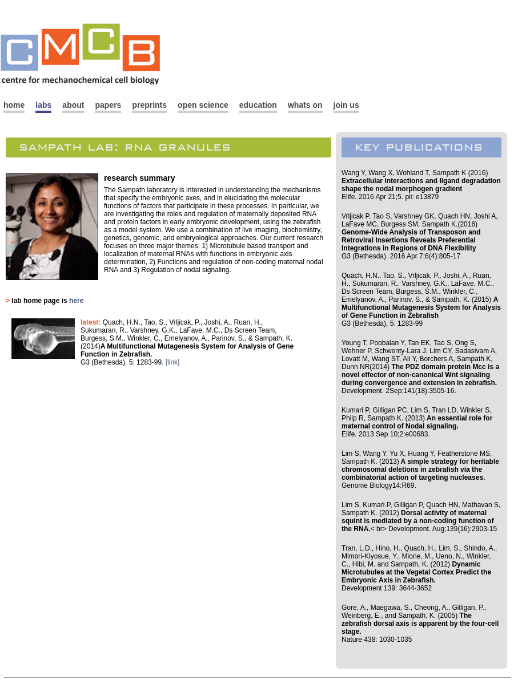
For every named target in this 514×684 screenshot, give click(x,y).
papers (108, 105)
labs (43, 105)
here (76, 301)
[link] (173, 362)
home (14, 105)
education (258, 105)
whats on (305, 105)
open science (203, 105)
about (73, 105)
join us (346, 105)
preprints (149, 105)
